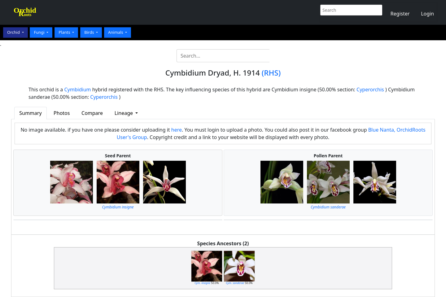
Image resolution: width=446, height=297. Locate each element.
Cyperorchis (370, 89)
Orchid (14, 32)
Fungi (40, 32)
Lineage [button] (124, 113)
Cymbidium (77, 89)
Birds (89, 32)
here (176, 129)
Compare (92, 113)
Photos (62, 113)
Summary (30, 113)
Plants (65, 32)
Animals (116, 32)
